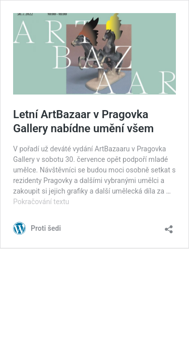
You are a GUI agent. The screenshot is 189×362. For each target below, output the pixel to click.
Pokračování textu (41, 202)
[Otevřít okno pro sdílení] (169, 226)
